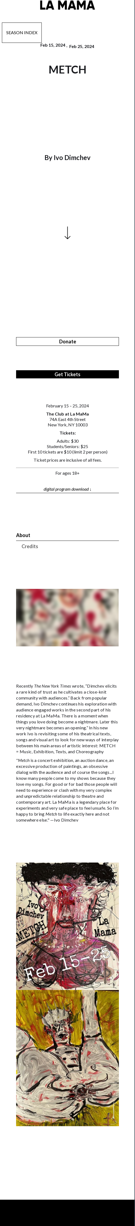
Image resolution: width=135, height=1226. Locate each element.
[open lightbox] (67, 926)
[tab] (67, 535)
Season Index (21, 32)
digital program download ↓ (68, 488)
